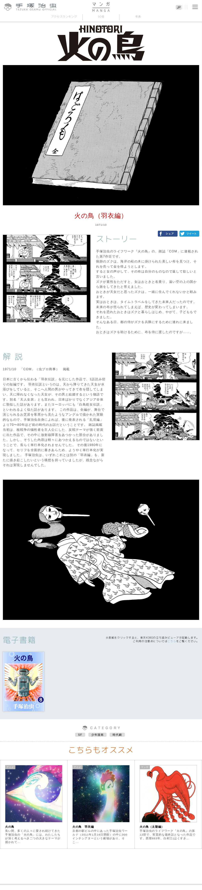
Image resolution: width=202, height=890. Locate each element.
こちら (171, 641)
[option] (33, 804)
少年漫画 (97, 734)
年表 (138, 16)
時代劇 (117, 734)
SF (80, 734)
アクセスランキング (64, 16)
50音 (101, 16)
